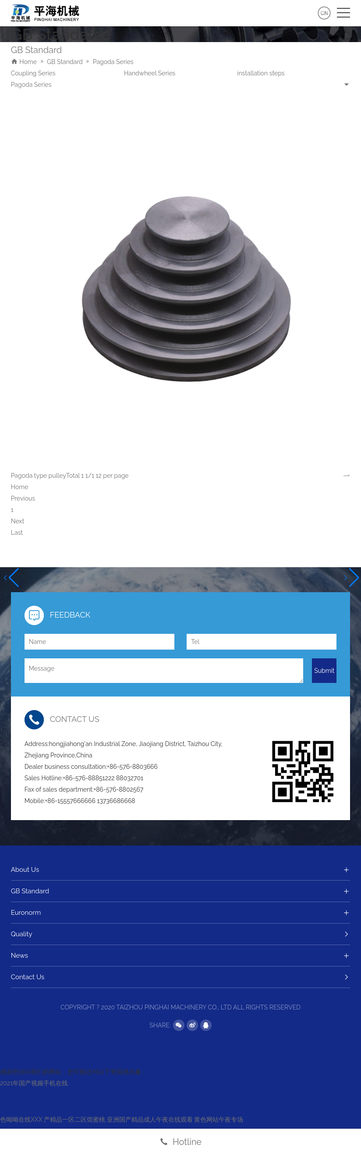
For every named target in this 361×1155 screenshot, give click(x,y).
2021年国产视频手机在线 (34, 1083)
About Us (180, 870)
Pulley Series (142, 73)
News (180, 955)
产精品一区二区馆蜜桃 (74, 1119)
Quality (180, 934)
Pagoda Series (113, 61)
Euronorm (180, 912)
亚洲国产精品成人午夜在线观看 (150, 1119)
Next (17, 521)
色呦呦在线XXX (21, 1119)
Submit (324, 670)
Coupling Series (259, 73)
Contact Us (180, 977)
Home (28, 61)
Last (17, 532)
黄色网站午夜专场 (218, 1119)
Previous (23, 498)
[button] (10, 577)
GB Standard (65, 61)
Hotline (180, 1142)
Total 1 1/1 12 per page (97, 475)
